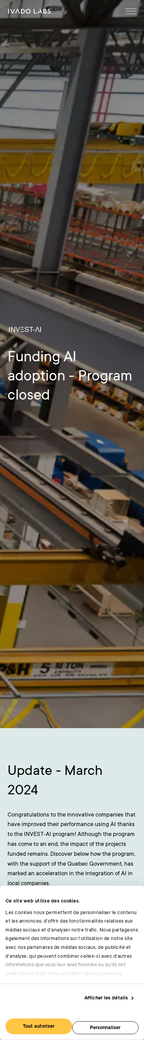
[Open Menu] (131, 11)
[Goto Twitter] (112, 853)
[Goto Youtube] (125, 853)
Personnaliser (105, 1027)
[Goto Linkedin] (100, 853)
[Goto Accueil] (29, 11)
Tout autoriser (38, 1026)
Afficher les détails (106, 998)
